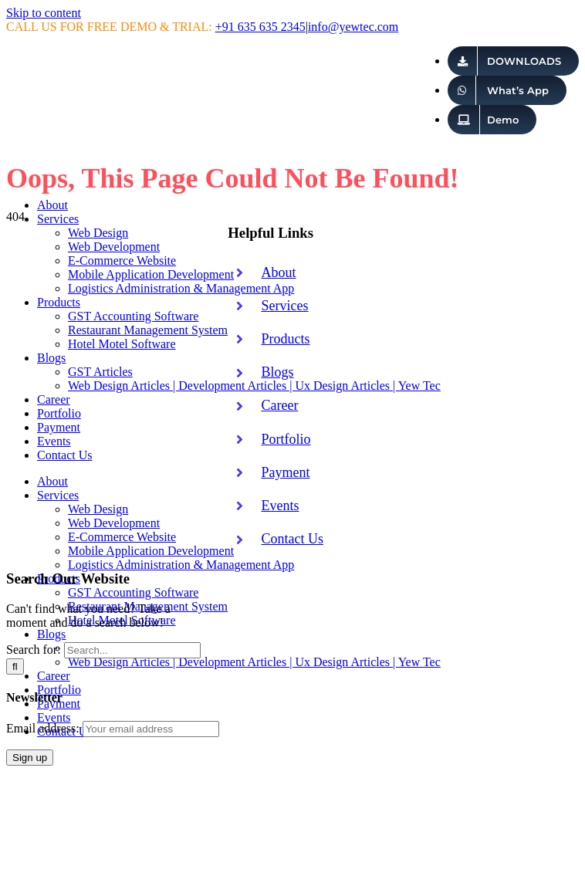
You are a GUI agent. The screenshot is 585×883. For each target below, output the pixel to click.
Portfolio (285, 439)
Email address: (112, 728)
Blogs (277, 372)
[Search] (15, 666)
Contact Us (292, 538)
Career (279, 405)
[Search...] (132, 650)
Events (280, 505)
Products (285, 339)
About (278, 272)
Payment (285, 472)
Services (284, 305)
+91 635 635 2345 (260, 26)
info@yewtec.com (353, 26)
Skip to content (43, 12)
